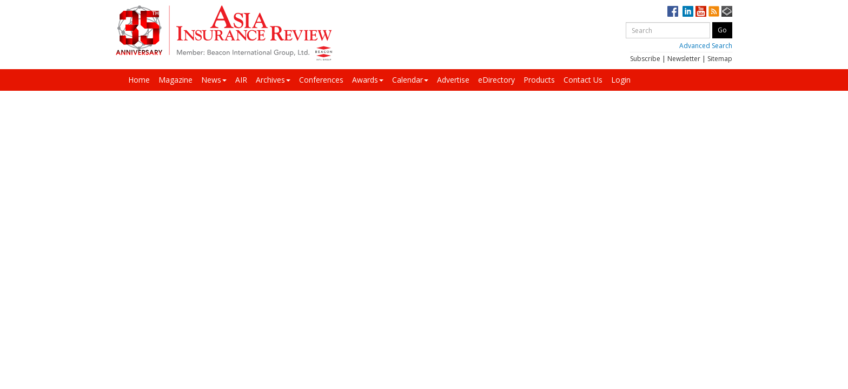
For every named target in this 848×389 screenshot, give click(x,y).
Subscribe (645, 58)
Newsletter (683, 58)
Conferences (321, 80)
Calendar (410, 80)
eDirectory (496, 80)
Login (621, 80)
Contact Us (583, 80)
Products (539, 80)
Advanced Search (705, 45)
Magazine (175, 80)
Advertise (453, 80)
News (214, 80)
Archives (273, 80)
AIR (241, 80)
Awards (367, 80)
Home (139, 80)
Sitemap (719, 58)
